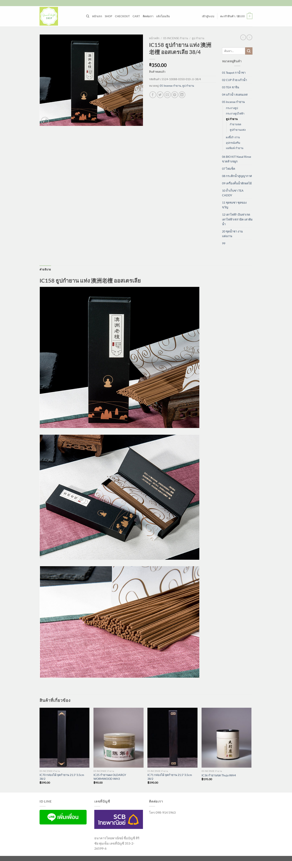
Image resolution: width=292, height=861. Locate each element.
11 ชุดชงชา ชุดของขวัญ (234, 205)
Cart (136, 16)
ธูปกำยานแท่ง (238, 129)
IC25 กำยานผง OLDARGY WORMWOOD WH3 (109, 776)
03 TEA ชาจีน (230, 87)
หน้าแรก (97, 16)
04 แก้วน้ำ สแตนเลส (235, 94)
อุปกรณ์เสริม (233, 142)
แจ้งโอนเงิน (163, 16)
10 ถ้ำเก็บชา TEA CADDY (233, 193)
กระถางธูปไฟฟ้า (235, 113)
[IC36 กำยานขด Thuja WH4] (227, 738)
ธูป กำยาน (198, 38)
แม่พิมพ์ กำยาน (234, 148)
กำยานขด (235, 124)
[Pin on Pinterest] (174, 94)
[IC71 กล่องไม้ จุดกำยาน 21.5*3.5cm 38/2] (172, 738)
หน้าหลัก (154, 38)
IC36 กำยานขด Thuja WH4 (219, 775)
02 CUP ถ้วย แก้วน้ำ (234, 80)
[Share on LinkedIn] (182, 94)
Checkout (122, 16)
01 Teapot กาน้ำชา (234, 72)
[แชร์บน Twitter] (160, 94)
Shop (108, 16)
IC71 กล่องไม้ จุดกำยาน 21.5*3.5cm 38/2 (169, 776)
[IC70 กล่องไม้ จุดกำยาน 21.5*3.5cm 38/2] (65, 738)
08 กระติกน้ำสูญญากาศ (237, 176)
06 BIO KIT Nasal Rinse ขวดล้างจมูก (236, 159)
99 (223, 243)
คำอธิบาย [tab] (45, 269)
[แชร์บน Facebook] (152, 94)
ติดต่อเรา (148, 16)
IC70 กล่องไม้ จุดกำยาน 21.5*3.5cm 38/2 (62, 776)
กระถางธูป (232, 108)
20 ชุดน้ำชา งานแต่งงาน (232, 234)
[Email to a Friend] (167, 94)
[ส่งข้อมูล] (248, 51)
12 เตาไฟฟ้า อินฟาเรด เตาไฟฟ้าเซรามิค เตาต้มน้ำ (237, 219)
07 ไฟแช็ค (228, 168)
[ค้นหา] (87, 16)
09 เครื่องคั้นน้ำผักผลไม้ (237, 183)
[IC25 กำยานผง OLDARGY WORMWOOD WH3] (118, 738)
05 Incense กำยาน (175, 38)
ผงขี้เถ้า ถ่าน (233, 137)
